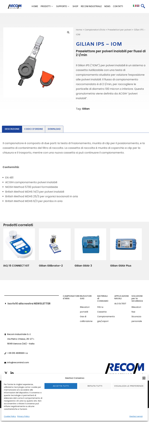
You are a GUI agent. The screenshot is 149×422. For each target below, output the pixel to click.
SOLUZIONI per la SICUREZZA (137, 298)
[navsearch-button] (143, 6)
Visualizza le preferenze (129, 386)
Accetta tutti (61, 386)
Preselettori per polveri (119, 29)
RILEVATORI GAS (86, 297)
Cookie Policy (10, 416)
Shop (75, 6)
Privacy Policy (23, 416)
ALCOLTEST (120, 303)
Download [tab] (54, 129)
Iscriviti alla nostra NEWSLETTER (29, 303)
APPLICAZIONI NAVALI (121, 297)
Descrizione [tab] (12, 129)
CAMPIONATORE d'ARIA (71, 297)
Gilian (86, 109)
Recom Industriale (91, 6)
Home (35, 6)
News (107, 6)
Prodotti (47, 6)
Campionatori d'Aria (95, 29)
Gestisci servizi (136, 416)
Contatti (118, 6)
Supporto (62, 6)
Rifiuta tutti (95, 386)
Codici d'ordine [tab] (33, 129)
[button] (144, 378)
